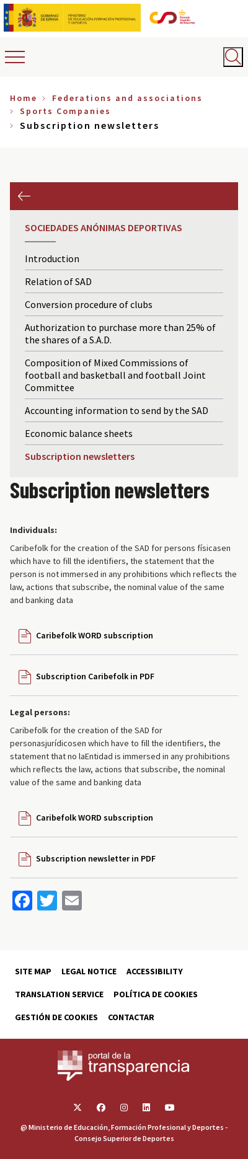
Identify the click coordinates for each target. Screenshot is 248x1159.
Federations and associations (127, 98)
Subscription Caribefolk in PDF (95, 676)
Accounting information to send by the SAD (116, 410)
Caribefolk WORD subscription (94, 635)
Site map (33, 971)
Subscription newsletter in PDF (96, 858)
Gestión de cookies (56, 1017)
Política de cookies (155, 994)
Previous (24, 196)
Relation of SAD (58, 281)
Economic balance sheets (79, 433)
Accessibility (154, 971)
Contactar (131, 1017)
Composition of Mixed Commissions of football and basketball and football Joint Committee (115, 375)
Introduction (52, 258)
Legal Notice (89, 971)
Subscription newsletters (80, 456)
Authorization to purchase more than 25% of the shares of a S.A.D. (120, 333)
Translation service (59, 994)
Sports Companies (65, 111)
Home (23, 98)
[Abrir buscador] (233, 57)
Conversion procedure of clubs (89, 304)
